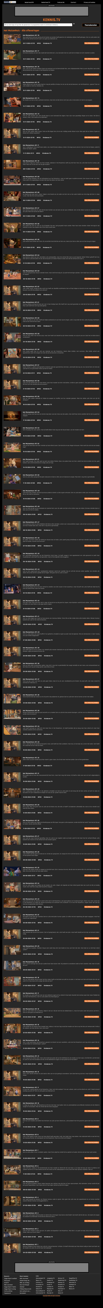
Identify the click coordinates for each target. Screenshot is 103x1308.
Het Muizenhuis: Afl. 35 (31, 711)
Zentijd (22, 1287)
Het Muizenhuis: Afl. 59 (31, 334)
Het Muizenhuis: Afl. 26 (31, 852)
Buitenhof (23, 1293)
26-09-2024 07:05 (29, 656)
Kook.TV (49, 1284)
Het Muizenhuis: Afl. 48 (31, 506)
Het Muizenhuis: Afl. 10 (31, 1103)
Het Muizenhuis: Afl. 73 (31, 114)
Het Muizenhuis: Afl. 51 (31, 459)
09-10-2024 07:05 (29, 514)
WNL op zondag (24, 1283)
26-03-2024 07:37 (29, 1001)
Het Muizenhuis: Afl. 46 (31, 538)
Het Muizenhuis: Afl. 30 (31, 789)
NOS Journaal (8, 1285)
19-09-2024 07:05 (29, 734)
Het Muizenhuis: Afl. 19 (31, 962)
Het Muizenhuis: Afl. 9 (30, 1119)
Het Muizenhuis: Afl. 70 (31, 161)
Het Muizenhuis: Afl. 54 (31, 412)
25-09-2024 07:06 (29, 671)
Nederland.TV (45, 2)
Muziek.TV (50, 1293)
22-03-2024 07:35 (29, 1033)
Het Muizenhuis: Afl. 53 (31, 428)
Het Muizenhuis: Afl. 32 (31, 758)
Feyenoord (7, 1293)
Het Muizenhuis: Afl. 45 (31, 554)
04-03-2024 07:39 (29, 1252)
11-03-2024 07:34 (29, 1174)
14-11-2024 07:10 (29, 106)
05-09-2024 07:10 (29, 891)
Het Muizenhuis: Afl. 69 (31, 177)
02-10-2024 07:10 (29, 593)
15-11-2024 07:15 (29, 90)
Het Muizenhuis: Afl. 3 (30, 1213)
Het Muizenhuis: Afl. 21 (31, 930)
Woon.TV (71, 1289)
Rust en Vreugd (24, 1285)
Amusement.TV (40, 1278)
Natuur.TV (61, 1278)
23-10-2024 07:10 (29, 357)
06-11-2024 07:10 (29, 200)
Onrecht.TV (61, 1284)
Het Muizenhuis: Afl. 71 (31, 145)
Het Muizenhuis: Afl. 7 (30, 1150)
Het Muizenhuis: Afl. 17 (31, 993)
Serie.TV (60, 1293)
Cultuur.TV (39, 1282)
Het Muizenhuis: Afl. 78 (31, 35)
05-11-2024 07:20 (29, 216)
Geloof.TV (39, 1289)
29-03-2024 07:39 (29, 954)
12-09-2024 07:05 (29, 813)
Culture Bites (8, 1291)
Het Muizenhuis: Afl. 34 (31, 726)
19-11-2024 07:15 (29, 59)
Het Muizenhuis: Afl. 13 (31, 1056)
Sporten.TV (72, 1282)
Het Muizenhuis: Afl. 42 (31, 601)
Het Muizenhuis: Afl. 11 (31, 1087)
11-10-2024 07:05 (29, 483)
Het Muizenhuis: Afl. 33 (31, 742)
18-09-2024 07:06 (29, 750)
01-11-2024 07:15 (29, 247)
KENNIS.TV (51, 19)
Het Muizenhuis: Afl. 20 (31, 946)
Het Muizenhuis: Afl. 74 (31, 98)
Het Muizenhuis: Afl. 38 (31, 663)
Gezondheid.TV (40, 1291)
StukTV (6, 1283)
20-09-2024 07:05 (29, 719)
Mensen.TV (50, 1289)
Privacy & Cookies (89, 2)
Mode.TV (49, 1291)
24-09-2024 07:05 (29, 687)
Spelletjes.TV (73, 1280)
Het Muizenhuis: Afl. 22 (31, 915)
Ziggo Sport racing (10, 1289)
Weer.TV (71, 1287)
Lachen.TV (50, 1287)
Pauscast (7, 1280)
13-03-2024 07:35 (29, 1143)
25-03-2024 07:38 (29, 1017)
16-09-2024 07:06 (29, 781)
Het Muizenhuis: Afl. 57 (31, 365)
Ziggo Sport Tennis (10, 1287)
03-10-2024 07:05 (29, 577)
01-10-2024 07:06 (29, 609)
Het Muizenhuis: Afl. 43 (31, 585)
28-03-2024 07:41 (29, 970)
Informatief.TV (40, 1293)
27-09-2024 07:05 (29, 640)
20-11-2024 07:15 (29, 43)
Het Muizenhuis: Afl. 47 (31, 522)
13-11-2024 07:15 (29, 122)
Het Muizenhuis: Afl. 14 (31, 1040)
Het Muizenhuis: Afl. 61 (31, 302)
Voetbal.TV (72, 1284)
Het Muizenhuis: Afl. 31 (31, 773)
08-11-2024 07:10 (29, 169)
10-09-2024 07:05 (29, 844)
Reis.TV (60, 1291)
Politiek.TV (61, 1289)
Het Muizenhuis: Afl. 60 (31, 318)
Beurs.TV (38, 1280)
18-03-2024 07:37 (29, 1095)
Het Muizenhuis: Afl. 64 (31, 255)
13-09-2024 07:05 (29, 797)
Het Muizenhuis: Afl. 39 (31, 648)
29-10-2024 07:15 (29, 295)
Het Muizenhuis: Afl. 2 (30, 1229)
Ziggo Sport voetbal (10, 1278)
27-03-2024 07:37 (29, 986)
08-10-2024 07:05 (29, 530)
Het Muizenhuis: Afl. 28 (31, 820)
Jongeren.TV (51, 1278)
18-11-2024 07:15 (29, 75)
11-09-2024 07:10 (29, 828)
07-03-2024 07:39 (29, 1205)
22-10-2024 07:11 (29, 373)
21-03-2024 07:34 (29, 1048)
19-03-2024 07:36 (29, 1080)
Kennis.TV (50, 1280)
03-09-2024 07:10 (29, 923)
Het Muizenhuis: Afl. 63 (31, 271)
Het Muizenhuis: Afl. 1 (30, 1244)
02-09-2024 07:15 (29, 938)
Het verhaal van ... (25, 1291)
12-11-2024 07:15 (28, 138)
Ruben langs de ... (25, 1280)
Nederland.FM (29, 2)
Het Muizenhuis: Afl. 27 (31, 836)
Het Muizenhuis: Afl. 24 (31, 883)
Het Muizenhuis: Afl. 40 (31, 632)
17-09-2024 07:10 (29, 766)
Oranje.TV (61, 1287)
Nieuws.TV (61, 1282)
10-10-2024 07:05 (29, 499)
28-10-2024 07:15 (29, 310)
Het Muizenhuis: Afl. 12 (31, 1072)
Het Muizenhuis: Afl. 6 (30, 1166)
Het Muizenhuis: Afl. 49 (31, 491)
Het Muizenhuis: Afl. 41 (31, 616)
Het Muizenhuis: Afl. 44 (31, 569)
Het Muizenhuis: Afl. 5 (30, 1182)
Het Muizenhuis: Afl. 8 (30, 1135)
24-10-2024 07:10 (29, 342)
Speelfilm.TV (73, 1278)
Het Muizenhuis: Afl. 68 (31, 192)
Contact (73, 2)
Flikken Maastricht (25, 1289)
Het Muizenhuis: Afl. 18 (31, 978)
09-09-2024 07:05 (29, 860)
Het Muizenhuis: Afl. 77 (31, 51)
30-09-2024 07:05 (29, 624)
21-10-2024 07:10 (29, 389)
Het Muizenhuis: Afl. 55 (31, 396)
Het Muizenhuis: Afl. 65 (31, 239)
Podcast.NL (61, 2)
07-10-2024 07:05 (29, 546)
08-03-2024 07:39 (29, 1190)
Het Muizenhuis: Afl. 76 (31, 67)
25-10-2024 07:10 (29, 326)
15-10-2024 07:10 (29, 452)
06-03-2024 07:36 (29, 1221)
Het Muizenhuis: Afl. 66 (31, 224)
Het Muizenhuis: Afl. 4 (31, 1197)
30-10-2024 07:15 (29, 279)
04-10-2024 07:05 (29, 562)
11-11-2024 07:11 (28, 153)
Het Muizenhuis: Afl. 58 (31, 349)
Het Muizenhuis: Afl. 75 (31, 82)
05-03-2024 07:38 (29, 1237)
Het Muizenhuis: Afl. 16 (31, 1009)
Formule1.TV (39, 1284)
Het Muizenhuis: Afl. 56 (31, 381)
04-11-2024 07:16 (29, 232)
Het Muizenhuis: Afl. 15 (31, 1025)
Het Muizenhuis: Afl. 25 (31, 868)
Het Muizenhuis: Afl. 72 (31, 130)
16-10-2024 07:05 (29, 436)
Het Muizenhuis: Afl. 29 (31, 805)
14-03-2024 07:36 (29, 1127)
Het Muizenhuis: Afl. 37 (31, 679)
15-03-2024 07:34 (29, 1111)
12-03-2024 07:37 (29, 1158)
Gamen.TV (39, 1287)
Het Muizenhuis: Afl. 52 (31, 444)
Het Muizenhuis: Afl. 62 (31, 287)
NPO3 (39, 43)
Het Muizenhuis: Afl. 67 (31, 208)
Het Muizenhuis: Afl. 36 (31, 695)
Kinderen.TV (47, 43)
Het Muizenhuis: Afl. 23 (31, 899)
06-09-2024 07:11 (29, 876)
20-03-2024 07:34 (29, 1064)
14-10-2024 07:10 (29, 467)
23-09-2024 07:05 (29, 703)
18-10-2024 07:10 (29, 404)
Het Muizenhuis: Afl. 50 (31, 475)
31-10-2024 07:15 (29, 263)
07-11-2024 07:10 (29, 185)
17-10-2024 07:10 (29, 420)
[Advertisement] (51, 11)
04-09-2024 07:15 (29, 907)
